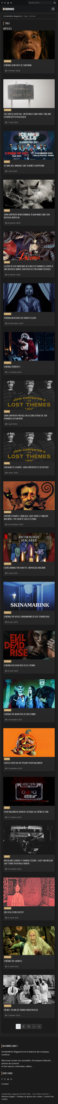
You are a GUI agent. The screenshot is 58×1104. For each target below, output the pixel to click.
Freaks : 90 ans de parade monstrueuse (21, 1010)
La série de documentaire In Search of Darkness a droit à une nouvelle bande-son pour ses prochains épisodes (28, 268)
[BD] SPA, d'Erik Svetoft (14, 912)
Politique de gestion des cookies (29, 1096)
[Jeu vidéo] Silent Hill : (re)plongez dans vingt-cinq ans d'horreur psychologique (27, 115)
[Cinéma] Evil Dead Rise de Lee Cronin (19, 665)
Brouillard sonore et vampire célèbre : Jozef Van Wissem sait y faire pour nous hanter (28, 862)
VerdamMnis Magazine (12, 16)
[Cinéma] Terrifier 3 (12, 366)
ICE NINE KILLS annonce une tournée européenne (24, 165)
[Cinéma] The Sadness (13, 961)
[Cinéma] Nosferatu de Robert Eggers (20, 318)
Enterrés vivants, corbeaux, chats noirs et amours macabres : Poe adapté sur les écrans (26, 517)
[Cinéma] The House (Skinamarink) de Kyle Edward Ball (27, 616)
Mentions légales (8, 1096)
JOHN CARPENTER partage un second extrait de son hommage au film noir (25, 417)
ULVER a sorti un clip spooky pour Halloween (23, 763)
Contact (5, 1084)
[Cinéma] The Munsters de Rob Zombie (20, 714)
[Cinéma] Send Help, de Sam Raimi (17, 65)
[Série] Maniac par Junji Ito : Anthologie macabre (25, 567)
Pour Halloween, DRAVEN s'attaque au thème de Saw (26, 811)
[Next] (34, 1026)
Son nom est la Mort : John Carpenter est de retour (26, 467)
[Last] (39, 1026)
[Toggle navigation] (53, 8)
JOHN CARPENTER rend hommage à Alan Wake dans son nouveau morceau (27, 216)
